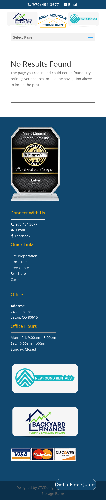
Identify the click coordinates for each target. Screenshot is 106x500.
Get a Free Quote (76, 484)
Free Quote (20, 267)
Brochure (18, 273)
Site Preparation (24, 256)
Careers (17, 279)
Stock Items (20, 261)
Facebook (22, 236)
